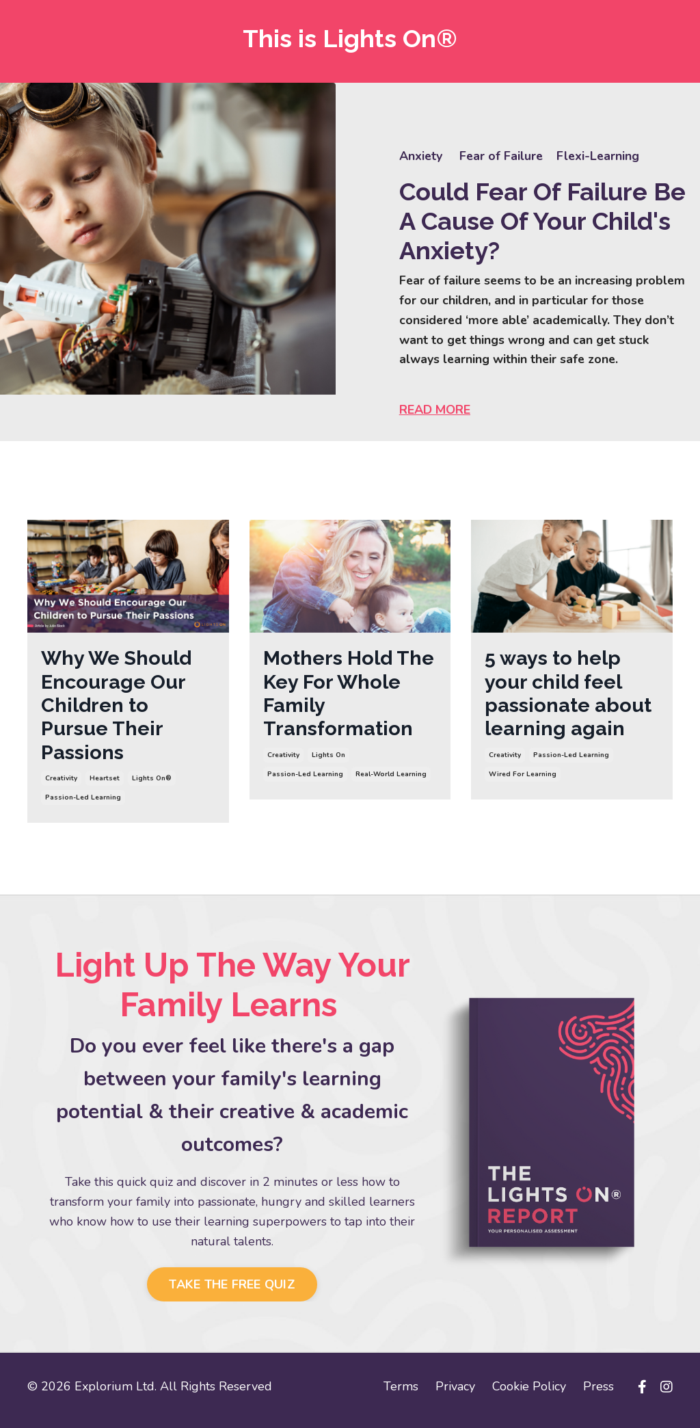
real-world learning (391, 780)
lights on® (152, 786)
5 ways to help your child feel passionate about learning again (569, 697)
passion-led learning (83, 805)
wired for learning (522, 780)
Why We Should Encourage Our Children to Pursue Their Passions (120, 709)
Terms (400, 1394)
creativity (61, 786)
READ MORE (436, 411)
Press (598, 1394)
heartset (105, 786)
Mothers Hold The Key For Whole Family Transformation (339, 697)
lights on (328, 761)
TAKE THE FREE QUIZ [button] (232, 1292)
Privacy (455, 1394)
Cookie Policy (529, 1394)
